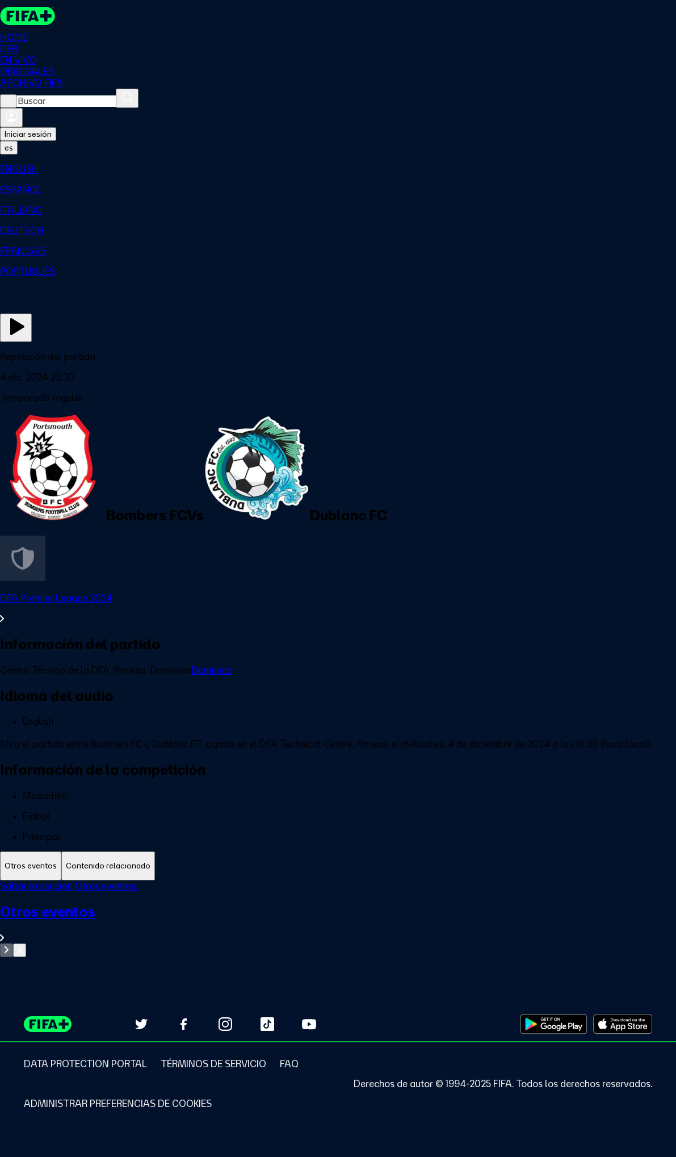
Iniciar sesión (28, 134)
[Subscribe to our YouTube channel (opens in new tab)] (309, 1024)
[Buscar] (127, 98)
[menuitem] (338, 169)
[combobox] (66, 101)
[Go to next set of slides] (19, 950)
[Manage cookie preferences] (118, 1104)
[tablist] (338, 865)
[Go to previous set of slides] (6, 950)
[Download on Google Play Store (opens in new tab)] (553, 1024)
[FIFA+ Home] (27, 16)
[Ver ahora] (16, 328)
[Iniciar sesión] (11, 117)
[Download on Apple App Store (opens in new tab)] (622, 1024)
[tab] (30, 865)
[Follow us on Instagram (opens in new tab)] (225, 1024)
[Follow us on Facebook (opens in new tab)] (183, 1024)
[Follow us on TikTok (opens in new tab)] (267, 1024)
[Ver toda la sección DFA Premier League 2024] (338, 608)
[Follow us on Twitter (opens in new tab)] (141, 1024)
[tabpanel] (338, 918)
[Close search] (8, 101)
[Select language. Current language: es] (9, 147)
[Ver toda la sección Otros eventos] (338, 923)
